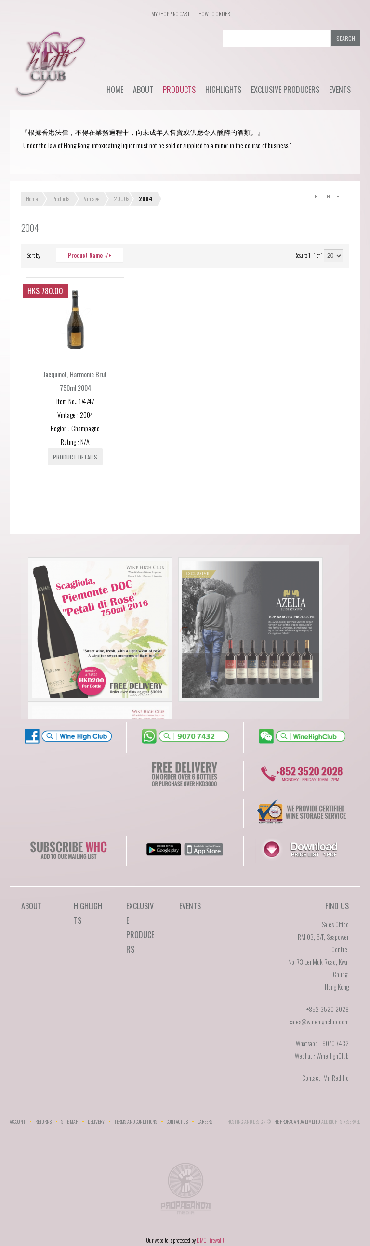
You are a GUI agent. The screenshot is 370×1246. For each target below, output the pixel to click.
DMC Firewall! (210, 1240)
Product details (75, 457)
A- (338, 196)
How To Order (214, 14)
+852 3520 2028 (327, 1009)
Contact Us (177, 1121)
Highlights (223, 89)
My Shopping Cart (170, 14)
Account (18, 1121)
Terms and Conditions (135, 1121)
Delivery (96, 1121)
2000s (121, 199)
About (143, 89)
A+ (317, 196)
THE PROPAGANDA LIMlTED (296, 1121)
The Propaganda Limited (185, 1192)
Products (179, 89)
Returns (43, 1121)
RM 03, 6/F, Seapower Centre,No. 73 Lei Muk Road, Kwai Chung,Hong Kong (318, 962)
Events (340, 89)
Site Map (69, 1121)
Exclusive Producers (285, 89)
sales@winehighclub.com (319, 1021)
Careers (205, 1121)
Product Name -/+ (89, 255)
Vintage (91, 199)
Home (114, 89)
